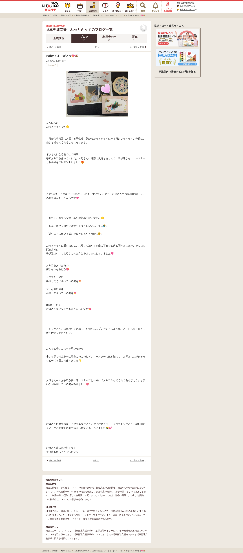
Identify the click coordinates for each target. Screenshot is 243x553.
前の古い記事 (55, 47)
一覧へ (96, 47)
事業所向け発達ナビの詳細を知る (177, 71)
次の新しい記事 (137, 47)
